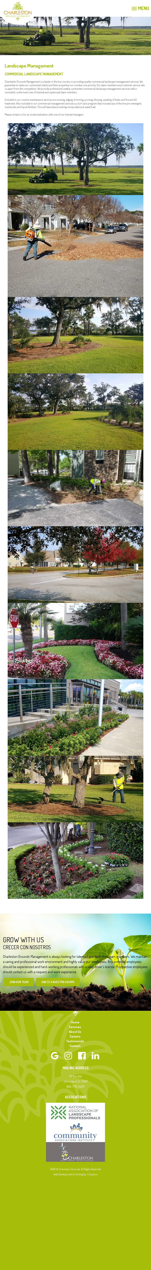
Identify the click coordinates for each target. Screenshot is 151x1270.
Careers (75, 1036)
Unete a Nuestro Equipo (57, 982)
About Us (75, 1031)
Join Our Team (19, 982)
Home (75, 1022)
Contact (75, 1045)
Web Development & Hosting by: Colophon (75, 1174)
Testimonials (75, 1041)
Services (75, 1027)
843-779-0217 (75, 1086)
